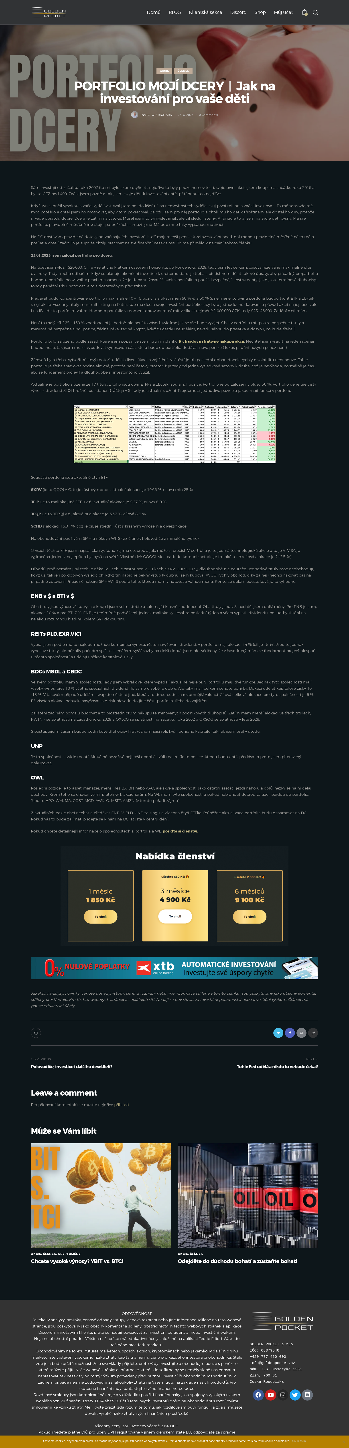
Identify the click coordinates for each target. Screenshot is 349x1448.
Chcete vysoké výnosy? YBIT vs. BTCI (77, 1261)
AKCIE (164, 71)
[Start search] (315, 12)
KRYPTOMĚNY (69, 1254)
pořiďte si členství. (180, 831)
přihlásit (121, 1104)
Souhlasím (299, 1441)
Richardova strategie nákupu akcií (211, 341)
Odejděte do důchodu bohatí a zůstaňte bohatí (237, 1261)
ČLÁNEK (183, 71)
